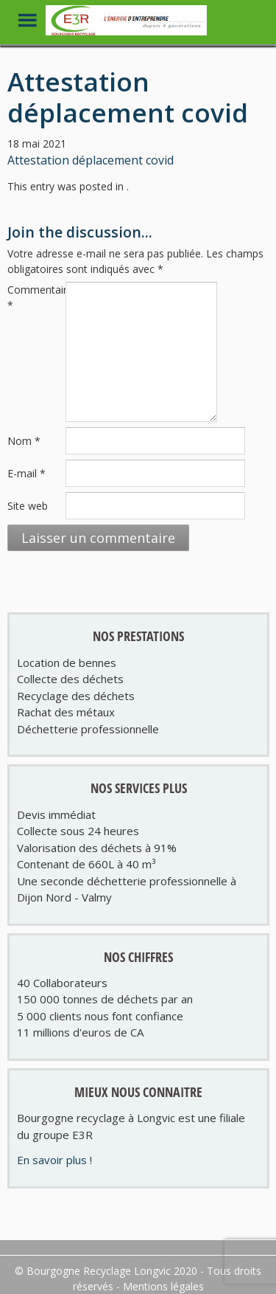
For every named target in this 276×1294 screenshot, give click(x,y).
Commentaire (35, 297)
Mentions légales (163, 1286)
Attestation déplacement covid (90, 160)
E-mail (26, 473)
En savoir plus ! (54, 1159)
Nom (23, 441)
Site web (27, 506)
